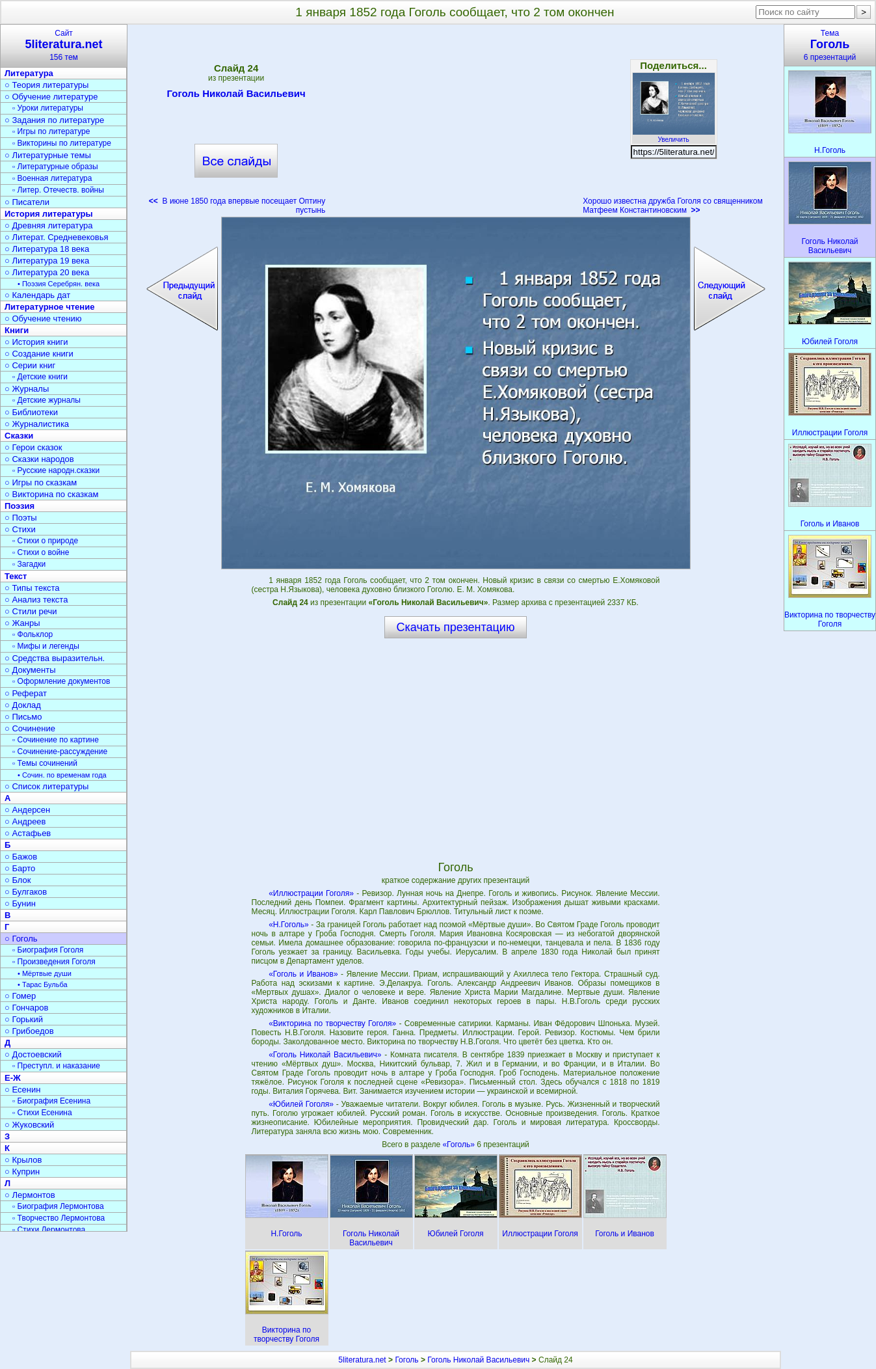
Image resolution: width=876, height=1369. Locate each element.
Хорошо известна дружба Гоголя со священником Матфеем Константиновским (673, 206)
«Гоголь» (459, 1144)
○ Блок (18, 880)
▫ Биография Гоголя (47, 950)
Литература (29, 73)
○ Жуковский (29, 1125)
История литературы (49, 214)
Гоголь (406, 1359)
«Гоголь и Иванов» (303, 974)
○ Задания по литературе (54, 120)
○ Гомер (20, 996)
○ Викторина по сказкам (51, 494)
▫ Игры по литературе (51, 131)
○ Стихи (20, 529)
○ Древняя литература (48, 225)
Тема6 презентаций (829, 45)
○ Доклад (23, 705)
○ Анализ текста (36, 599)
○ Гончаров (26, 1007)
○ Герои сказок (33, 447)
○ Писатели (27, 202)
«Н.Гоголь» (289, 924)
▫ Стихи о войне (40, 552)
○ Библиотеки (31, 412)
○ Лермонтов (30, 1195)
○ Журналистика (37, 424)
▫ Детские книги (40, 376)
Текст (16, 576)
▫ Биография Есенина (51, 1100)
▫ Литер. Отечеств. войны (58, 190)
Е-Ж (13, 1078)
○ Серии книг (30, 365)
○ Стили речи (31, 611)
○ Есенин (22, 1089)
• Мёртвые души (45, 973)
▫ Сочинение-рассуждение (59, 751)
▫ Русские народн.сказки (56, 470)
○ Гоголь (21, 938)
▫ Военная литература (52, 178)
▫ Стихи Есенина (42, 1112)
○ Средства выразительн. (55, 658)
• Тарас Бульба (43, 984)
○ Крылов (23, 1160)
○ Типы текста (32, 588)
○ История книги (36, 342)
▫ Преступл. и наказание (56, 1065)
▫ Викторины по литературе (61, 143)
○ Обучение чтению (43, 318)
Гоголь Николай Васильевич (236, 95)
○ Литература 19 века (47, 260)
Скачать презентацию (456, 627)
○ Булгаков (26, 892)
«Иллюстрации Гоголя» (311, 893)
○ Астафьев (28, 833)
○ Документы (30, 670)
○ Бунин (20, 903)
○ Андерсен (27, 810)
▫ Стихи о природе (45, 540)
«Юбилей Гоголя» (301, 1104)
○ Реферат (26, 693)
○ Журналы (27, 389)
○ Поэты (21, 517)
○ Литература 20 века (47, 272)
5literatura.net (362, 1359)
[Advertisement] (454, 124)
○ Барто (20, 868)
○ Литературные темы (48, 155)
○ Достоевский (33, 1054)
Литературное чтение (49, 307)
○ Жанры (22, 623)
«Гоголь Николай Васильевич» (325, 1054)
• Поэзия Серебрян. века (59, 284)
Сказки (19, 436)
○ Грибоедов (29, 1031)
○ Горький (24, 1019)
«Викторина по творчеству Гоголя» (332, 1023)
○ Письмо (23, 717)
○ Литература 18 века (47, 249)
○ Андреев (25, 821)
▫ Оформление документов (61, 681)
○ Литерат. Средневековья (57, 237)
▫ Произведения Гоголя (54, 961)
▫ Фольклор (32, 634)
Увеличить (674, 136)
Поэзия (19, 506)
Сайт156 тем (64, 45)
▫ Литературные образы (55, 166)
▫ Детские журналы (46, 400)
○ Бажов (21, 856)
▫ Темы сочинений (44, 763)
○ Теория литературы (46, 85)
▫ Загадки (29, 564)
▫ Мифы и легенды (45, 646)
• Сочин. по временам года (62, 775)
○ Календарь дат (37, 295)
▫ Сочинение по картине (55, 739)
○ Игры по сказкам (41, 482)
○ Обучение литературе (51, 97)
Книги (17, 330)
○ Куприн (22, 1171)
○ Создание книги (39, 354)
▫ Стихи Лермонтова (48, 1229)
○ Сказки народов (39, 459)
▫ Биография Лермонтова (58, 1206)
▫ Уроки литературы (47, 108)
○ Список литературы (46, 786)
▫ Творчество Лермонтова (58, 1218)
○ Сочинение (30, 728)
